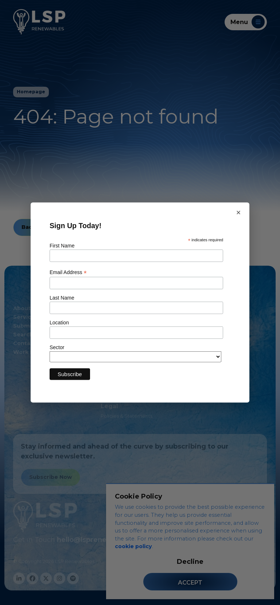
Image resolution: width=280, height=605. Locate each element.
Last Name (62, 298)
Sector (57, 347)
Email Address (68, 272)
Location (59, 322)
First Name (62, 245)
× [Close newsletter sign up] (238, 212)
